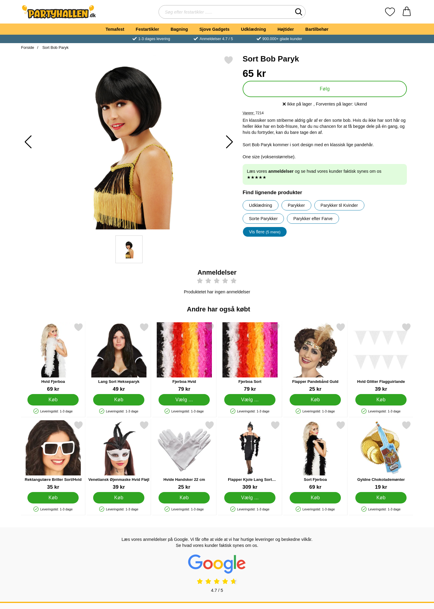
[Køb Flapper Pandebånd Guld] (315, 399)
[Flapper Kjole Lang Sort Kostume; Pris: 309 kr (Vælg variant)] (250, 455)
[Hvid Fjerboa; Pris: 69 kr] (53, 357)
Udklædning (253, 29)
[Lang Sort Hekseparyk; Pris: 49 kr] (119, 357)
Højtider (286, 29)
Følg (325, 88)
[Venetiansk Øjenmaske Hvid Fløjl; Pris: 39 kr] (119, 455)
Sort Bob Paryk (55, 47)
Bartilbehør (317, 29)
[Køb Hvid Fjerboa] (53, 399)
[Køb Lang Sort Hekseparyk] (118, 399)
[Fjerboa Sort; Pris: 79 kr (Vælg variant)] (250, 357)
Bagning (179, 29)
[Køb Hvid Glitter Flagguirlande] (381, 399)
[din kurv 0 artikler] (407, 12)
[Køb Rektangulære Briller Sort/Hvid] (53, 497)
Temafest (114, 29)
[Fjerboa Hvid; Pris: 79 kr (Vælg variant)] (184, 357)
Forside (27, 47)
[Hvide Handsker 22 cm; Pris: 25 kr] (184, 455)
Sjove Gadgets (215, 29)
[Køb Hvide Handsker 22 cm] (184, 497)
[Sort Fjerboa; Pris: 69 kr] (315, 455)
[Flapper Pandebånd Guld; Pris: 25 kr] (315, 357)
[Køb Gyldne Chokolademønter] (381, 497)
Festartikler (147, 29)
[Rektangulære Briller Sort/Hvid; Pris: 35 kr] (53, 455)
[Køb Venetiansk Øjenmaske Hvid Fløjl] (118, 497)
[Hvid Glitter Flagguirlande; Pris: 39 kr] (381, 357)
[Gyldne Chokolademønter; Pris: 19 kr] (381, 455)
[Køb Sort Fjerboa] (315, 497)
